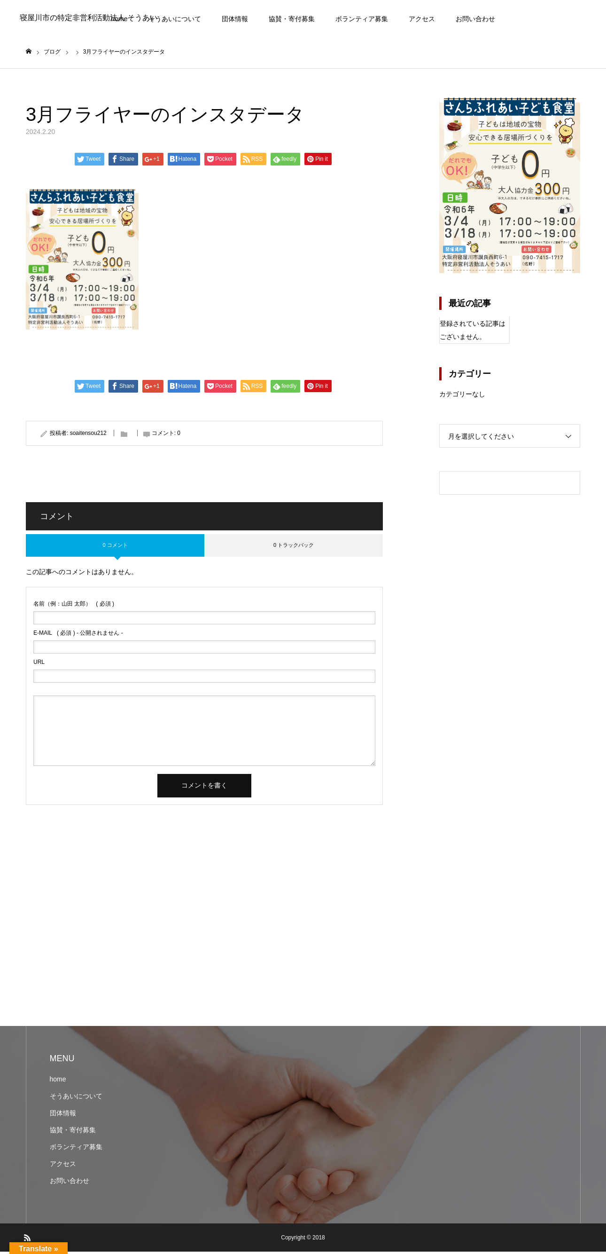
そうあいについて (174, 19)
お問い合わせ (475, 19)
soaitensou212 (88, 435)
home (58, 1081)
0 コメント (114, 547)
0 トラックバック (293, 547)
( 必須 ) (73, 606)
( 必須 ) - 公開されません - (78, 635)
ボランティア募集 (361, 19)
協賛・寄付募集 (292, 19)
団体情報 (235, 19)
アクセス (422, 19)
